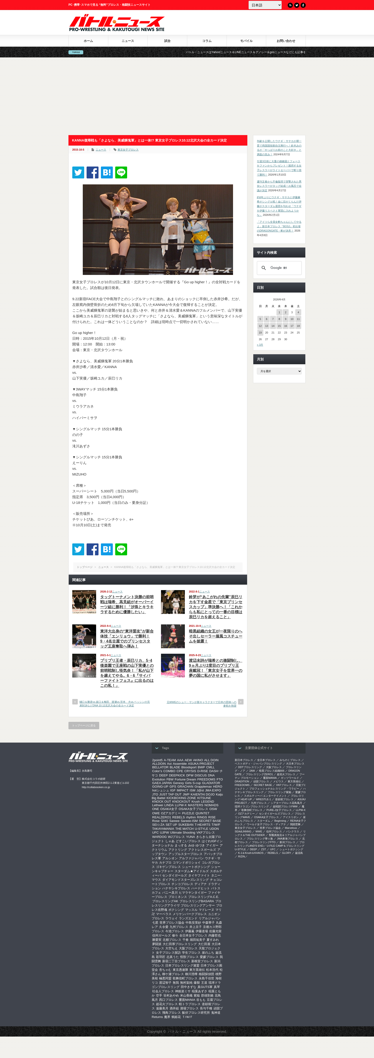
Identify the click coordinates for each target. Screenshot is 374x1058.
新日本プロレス (244, 760)
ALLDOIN (159, 763)
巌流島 (299, 852)
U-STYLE (201, 828)
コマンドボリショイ (187, 862)
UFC (155, 832)
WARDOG (159, 837)
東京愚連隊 (180, 970)
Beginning (280, 820)
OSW (213, 809)
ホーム (88, 41)
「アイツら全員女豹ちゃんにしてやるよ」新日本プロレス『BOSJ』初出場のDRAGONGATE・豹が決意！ (279, 226)
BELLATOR (160, 767)
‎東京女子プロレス (245, 827)
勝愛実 (156, 940)
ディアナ (200, 884)
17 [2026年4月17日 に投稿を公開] (292, 325)
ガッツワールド (290, 777)
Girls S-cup (193, 783)
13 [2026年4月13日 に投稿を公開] (266, 325)
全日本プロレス (266, 760)
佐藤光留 (215, 931)
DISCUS (201, 775)
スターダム (263, 820)
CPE (180, 771)
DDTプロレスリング (250, 767)
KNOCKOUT (181, 801)
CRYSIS (190, 771)
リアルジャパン (209, 918)
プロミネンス (177, 897)
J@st (200, 790)
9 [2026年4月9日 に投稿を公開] (285, 319)
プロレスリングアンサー (198, 905)
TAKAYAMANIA (163, 828)
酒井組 (174, 1008)
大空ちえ (171, 948)
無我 (176, 982)
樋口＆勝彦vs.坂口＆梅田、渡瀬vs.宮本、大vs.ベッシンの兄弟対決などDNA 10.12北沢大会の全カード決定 (114, 703)
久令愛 (163, 927)
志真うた (172, 957)
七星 (155, 922)
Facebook (303, 5)
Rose (156, 821)
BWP (201, 767)
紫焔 (197, 995)
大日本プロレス (295, 763)
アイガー (212, 845)
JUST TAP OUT (170, 794)
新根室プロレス (202, 961)
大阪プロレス (188, 948)
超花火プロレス (167, 1004)
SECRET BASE (210, 821)
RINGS (202, 817)
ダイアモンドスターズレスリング (185, 879)
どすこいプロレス (188, 841)
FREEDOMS (206, 779)
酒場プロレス (189, 1008)
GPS (172, 786)
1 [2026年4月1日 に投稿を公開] (279, 312)
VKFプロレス (206, 832)
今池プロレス (174, 931)
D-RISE (202, 771)
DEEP (163, 775)
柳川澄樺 (191, 974)
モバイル (246, 41)
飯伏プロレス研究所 (196, 1012)
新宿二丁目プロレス (176, 961)
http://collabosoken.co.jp (96, 787)
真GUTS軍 (205, 987)
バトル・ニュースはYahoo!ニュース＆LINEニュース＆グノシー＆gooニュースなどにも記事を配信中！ (271, 52)
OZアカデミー (171, 813)
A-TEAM (170, 760)
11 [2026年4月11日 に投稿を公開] (298, 319)
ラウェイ (171, 918)
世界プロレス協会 (172, 922)
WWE (258, 831)
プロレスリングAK (165, 901)
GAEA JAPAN (162, 783)
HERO (217, 786)
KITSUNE (204, 798)
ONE (155, 809)
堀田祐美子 (197, 940)
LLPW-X (181, 805)
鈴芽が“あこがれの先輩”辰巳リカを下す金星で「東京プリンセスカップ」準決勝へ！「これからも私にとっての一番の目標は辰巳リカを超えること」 (215, 607)
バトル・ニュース (182, 1031)
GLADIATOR (211, 783)
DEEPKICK (177, 775)
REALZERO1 (161, 817)
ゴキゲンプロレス (168, 867)
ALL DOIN (211, 760)
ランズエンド (188, 918)
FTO (220, 779)
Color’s (157, 771)
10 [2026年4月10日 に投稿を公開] (292, 319)
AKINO (198, 760)
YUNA (190, 837)
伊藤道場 (202, 931)
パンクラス (292, 831)
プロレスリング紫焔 (279, 792)
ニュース (128, 41)
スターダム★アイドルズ (192, 871)
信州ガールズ (161, 935)
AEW (188, 760)
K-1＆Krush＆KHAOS (250, 852)
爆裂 (197, 982)
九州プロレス (179, 927)
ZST (263, 849)
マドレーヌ (206, 909)
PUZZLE (188, 813)
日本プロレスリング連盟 (182, 965)
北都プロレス (172, 940)
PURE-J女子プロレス (279, 810)
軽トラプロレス (190, 1004)
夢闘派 (156, 944)
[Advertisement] (187, 96)
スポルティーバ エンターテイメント (265, 795)
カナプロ (165, 862)
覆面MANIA (187, 1000)
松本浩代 (212, 970)
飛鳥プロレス (171, 1012)
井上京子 (195, 927)
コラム (207, 41)
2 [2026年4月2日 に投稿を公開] (285, 312)
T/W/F (216, 824)
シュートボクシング (196, 867)
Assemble (180, 763)
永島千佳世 (206, 978)
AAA (180, 760)
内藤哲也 (214, 935)
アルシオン (170, 858)
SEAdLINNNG (243, 831)
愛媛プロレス (209, 957)
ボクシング (176, 909)
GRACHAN (185, 786)
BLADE (175, 767)
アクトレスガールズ (202, 849)
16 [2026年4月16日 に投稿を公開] (285, 325)
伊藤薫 (189, 931)
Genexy (178, 783)
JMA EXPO (213, 790)
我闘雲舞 (295, 824)
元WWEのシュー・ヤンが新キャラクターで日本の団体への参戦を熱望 (201, 704)
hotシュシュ (160, 790)
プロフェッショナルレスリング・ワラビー (274, 788)
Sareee (174, 821)
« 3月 (260, 344)
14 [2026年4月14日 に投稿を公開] (272, 325)
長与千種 (206, 1008)
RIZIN (241, 856)
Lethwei (157, 805)
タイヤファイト (199, 875)
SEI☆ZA (158, 824)
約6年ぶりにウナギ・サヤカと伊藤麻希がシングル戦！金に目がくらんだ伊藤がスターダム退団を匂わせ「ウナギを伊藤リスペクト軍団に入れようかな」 (279, 206)
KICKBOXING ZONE (181, 798)
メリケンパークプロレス (190, 914)
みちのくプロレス (290, 760)
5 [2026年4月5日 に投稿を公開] (260, 319)
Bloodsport (189, 767)
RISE (212, 817)
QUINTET (203, 813)
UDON (214, 828)
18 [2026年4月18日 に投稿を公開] (298, 325)
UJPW (164, 832)
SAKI (164, 821)
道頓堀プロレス (284, 799)
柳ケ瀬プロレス (173, 974)
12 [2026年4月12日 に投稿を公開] (260, 325)
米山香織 (186, 995)
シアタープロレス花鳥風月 (286, 802)
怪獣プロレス (189, 957)
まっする (181, 845)
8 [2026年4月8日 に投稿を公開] (279, 319)
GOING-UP (160, 786)
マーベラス (163, 914)
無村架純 (186, 982)
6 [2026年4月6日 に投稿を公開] (266, 319)
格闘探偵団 (206, 974)
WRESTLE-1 (263, 799)
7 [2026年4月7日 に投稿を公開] (273, 319)
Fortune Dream (185, 779)
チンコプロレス (182, 884)
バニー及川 (170, 892)
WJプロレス (176, 837)
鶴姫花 (176, 1017)
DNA (211, 775)
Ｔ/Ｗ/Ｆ (187, 1017)
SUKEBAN (186, 824)
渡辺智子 (165, 982)
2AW (252, 770)
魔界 (167, 1017)
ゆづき (200, 845)
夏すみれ (213, 940)
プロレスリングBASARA (196, 901)
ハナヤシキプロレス (176, 888)
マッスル (191, 909)
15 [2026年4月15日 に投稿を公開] (279, 325)
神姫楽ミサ (183, 991)
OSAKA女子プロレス (193, 809)
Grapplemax (203, 786)
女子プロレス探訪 (168, 952)
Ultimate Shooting (182, 832)
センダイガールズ (174, 875)
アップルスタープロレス (185, 854)
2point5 (157, 760)
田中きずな (188, 987)
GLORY (286, 852)
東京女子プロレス (128, 149)
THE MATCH (184, 828)
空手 (159, 995)
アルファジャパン (191, 858)
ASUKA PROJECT (201, 763)
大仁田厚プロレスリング (180, 944)
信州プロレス (274, 831)
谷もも (201, 1000)
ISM (192, 790)
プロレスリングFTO (263, 842)
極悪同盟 (165, 978)
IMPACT (182, 790)
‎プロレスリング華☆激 (260, 838)
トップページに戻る (84, 725)
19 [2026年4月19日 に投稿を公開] (260, 332)
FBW (170, 779)
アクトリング (177, 849)
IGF (173, 790)
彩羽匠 (160, 957)
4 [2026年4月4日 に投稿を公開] (298, 312)
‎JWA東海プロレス (287, 838)
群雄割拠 (207, 995)
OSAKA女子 (168, 809)
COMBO (169, 771)
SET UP (171, 824)
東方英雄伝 (197, 970)
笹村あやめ (171, 995)
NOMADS (211, 805)
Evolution (158, 779)
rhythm (191, 817)
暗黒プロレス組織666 (271, 770)
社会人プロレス (163, 991)
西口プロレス (168, 1000)
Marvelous (291, 827)
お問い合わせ (286, 41)
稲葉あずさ (199, 991)
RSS (290, 5)
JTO (155, 794)
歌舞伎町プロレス (185, 978)
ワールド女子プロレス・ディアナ (266, 824)
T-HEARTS (202, 824)
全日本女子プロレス (193, 935)
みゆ (191, 845)
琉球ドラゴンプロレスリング (252, 806)
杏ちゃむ (165, 970)
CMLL (210, 767)
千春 (185, 940)
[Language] (265, 5)
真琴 (217, 987)
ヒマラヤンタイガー (193, 892)
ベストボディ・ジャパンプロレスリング (258, 763)
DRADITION (242, 781)
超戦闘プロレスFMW (285, 806)
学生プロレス (191, 952)
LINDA (169, 805)
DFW (189, 775)
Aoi (169, 763)
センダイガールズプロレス (275, 813)
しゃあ (170, 841)
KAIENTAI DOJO (202, 794)
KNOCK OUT (161, 801)
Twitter (297, 5)
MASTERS (195, 805)
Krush (196, 801)
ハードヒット (200, 888)
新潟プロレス (287, 842)
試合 (167, 41)
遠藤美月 (162, 1008)
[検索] (278, 268)
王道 (204, 982)
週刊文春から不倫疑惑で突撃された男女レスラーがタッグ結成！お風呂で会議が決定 (279, 186)
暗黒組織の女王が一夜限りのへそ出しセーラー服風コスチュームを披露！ (215, 636)
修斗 (175, 935)
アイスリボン (291, 817)
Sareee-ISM (189, 821)
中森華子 (208, 922)
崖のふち (208, 952)
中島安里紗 (193, 922)
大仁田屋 (204, 944)
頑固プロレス (261, 781)
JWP (186, 794)
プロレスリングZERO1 (259, 774)
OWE (156, 813)
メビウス (278, 781)
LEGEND (207, 801)
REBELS (178, 817)
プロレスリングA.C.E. (203, 897)
